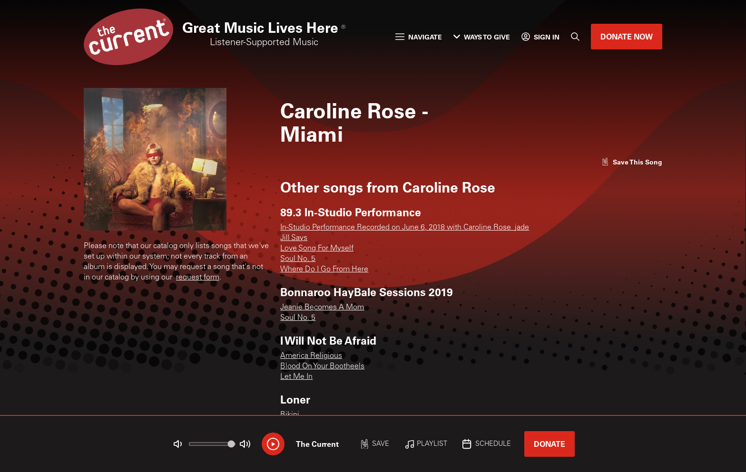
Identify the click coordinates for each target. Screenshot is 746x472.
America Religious (311, 356)
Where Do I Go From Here (324, 269)
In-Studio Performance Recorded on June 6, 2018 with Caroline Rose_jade (404, 227)
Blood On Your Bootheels (322, 366)
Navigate (418, 36)
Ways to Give (481, 36)
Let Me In (296, 377)
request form (197, 277)
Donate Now (626, 36)
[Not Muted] (178, 444)
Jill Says (293, 238)
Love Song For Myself (316, 248)
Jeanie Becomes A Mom (322, 307)
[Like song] (631, 162)
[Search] (575, 36)
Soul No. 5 (297, 259)
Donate (549, 444)
